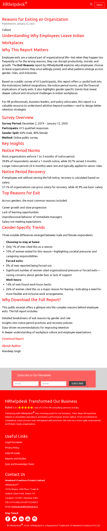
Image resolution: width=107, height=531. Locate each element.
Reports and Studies (15, 458)
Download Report (13, 338)
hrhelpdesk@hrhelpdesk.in (24, 506)
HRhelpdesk (15, 4)
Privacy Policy (12, 447)
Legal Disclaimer (13, 442)
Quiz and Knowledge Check (19, 464)
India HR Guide (12, 453)
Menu (100, 5)
